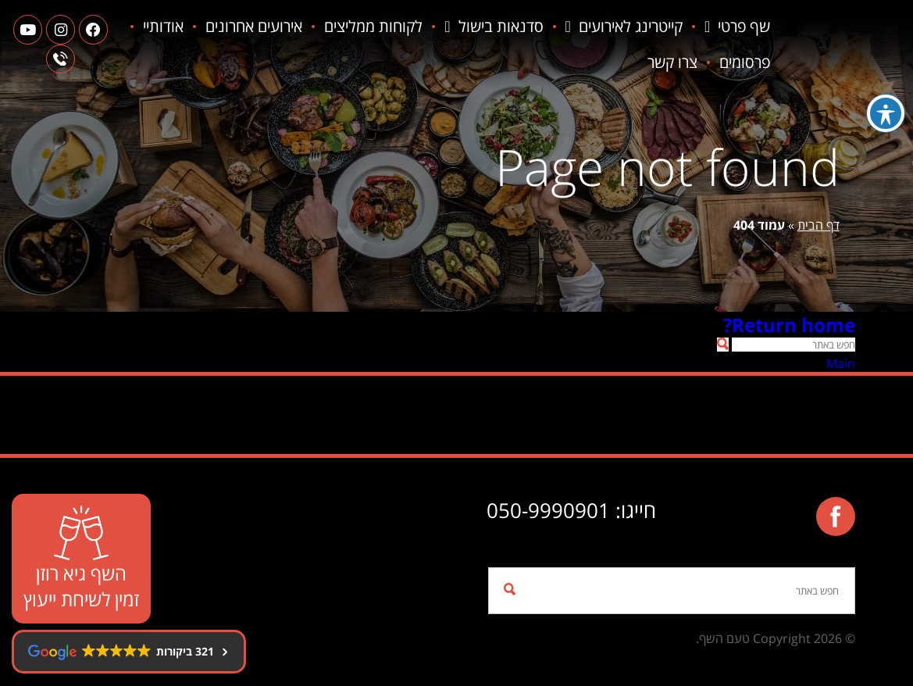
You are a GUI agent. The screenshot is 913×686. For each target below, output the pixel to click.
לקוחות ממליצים (375, 26)
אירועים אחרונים (255, 26)
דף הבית (818, 225)
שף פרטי (739, 26)
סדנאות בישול (495, 26)
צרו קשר (612, 62)
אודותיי (751, 62)
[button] (723, 345)
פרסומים (683, 62)
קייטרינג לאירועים (625, 26)
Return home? (789, 325)
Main (840, 363)
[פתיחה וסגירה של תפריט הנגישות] (885, 113)
